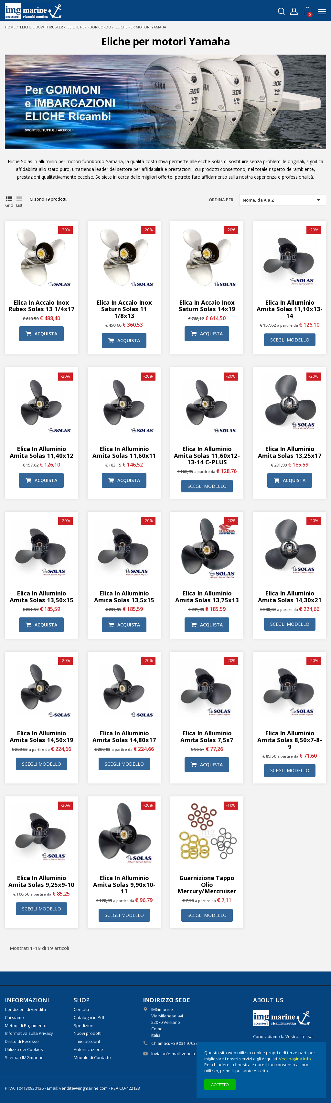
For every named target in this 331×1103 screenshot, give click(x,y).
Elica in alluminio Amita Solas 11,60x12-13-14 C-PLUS (207, 455)
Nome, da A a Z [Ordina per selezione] (283, 200)
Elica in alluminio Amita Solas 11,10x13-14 (290, 309)
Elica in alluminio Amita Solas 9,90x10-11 (124, 884)
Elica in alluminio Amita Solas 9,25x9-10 (41, 881)
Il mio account (87, 1041)
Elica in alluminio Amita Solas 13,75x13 (207, 596)
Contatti (81, 1009)
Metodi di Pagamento (26, 1025)
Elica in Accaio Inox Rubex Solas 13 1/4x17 (41, 305)
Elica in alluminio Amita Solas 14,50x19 (41, 736)
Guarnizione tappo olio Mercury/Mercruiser (206, 884)
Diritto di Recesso (22, 1041)
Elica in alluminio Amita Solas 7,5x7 (206, 736)
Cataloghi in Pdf (89, 1017)
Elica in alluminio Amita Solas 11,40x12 (41, 452)
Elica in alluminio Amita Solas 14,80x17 (124, 736)
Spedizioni (84, 1025)
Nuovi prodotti (87, 1033)
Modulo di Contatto (92, 1057)
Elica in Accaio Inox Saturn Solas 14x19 (207, 305)
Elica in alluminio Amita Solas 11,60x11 (124, 452)
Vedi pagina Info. (295, 1059)
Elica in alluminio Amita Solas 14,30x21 (290, 596)
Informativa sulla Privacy (29, 1033)
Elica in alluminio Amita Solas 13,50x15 (41, 596)
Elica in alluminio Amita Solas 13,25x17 (290, 452)
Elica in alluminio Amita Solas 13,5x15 (124, 596)
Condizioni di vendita (25, 1009)
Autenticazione (88, 1049)
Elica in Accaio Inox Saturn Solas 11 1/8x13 (124, 309)
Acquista (41, 334)
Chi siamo (14, 1017)
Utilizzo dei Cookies (24, 1049)
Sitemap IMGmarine (24, 1057)
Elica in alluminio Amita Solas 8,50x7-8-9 (289, 740)
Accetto (220, 1084)
